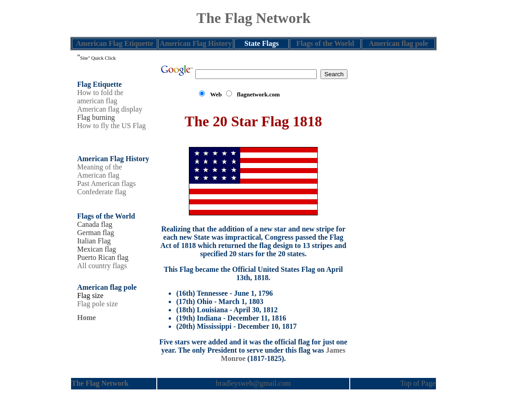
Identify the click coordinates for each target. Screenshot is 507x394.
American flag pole (398, 43)
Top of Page (417, 383)
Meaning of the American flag (99, 171)
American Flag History (195, 43)
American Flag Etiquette (115, 43)
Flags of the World (325, 43)
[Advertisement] (393, 189)
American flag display (109, 109)
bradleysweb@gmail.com (253, 383)
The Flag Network (254, 18)
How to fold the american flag (100, 97)
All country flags (102, 266)
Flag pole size (97, 304)
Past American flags (106, 183)
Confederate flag (101, 192)
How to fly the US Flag (111, 125)
